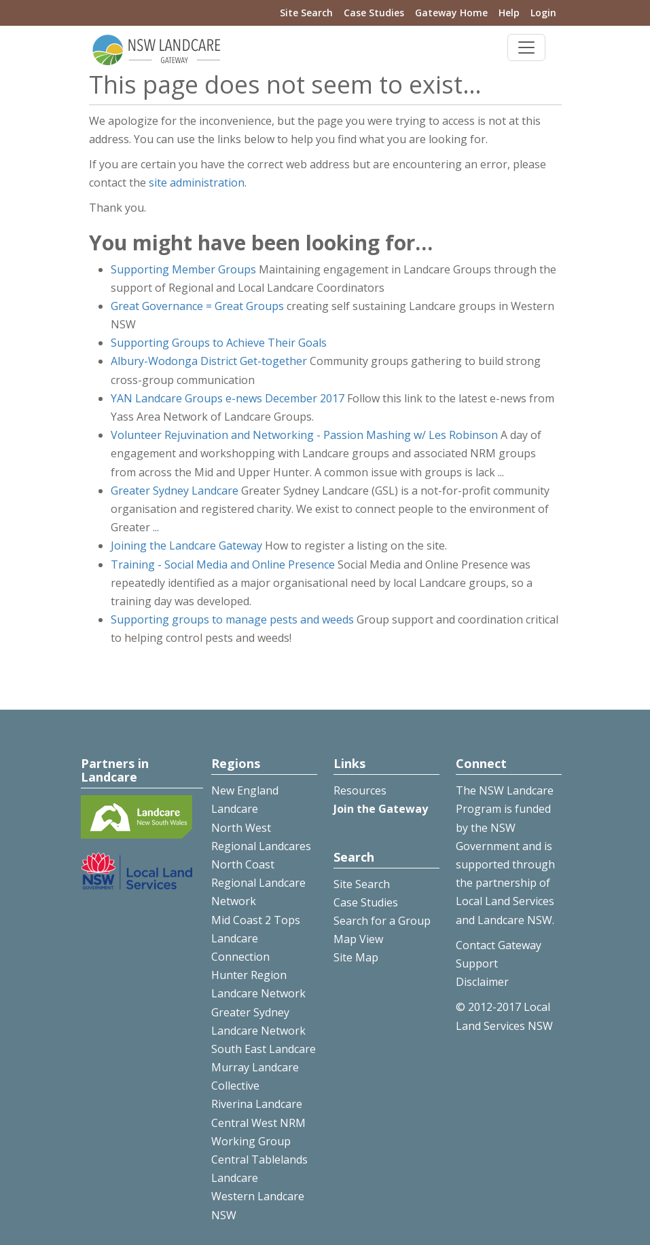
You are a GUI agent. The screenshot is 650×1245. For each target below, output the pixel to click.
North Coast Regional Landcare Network (258, 882)
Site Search (306, 12)
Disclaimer (482, 981)
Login (543, 12)
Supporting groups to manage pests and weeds (232, 619)
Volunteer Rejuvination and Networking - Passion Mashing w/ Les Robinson (304, 434)
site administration (197, 182)
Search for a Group (382, 920)
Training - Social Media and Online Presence (223, 564)
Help (509, 12)
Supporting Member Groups (183, 269)
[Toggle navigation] (526, 47)
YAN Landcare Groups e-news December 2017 (227, 398)
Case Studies (374, 12)
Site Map (355, 957)
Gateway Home (451, 12)
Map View (358, 939)
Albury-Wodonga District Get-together (209, 360)
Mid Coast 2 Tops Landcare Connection (255, 938)
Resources (359, 790)
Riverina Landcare (256, 1103)
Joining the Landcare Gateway (186, 545)
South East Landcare (263, 1048)
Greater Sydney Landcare (174, 490)
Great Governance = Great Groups (197, 306)
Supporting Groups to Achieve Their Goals (219, 342)
